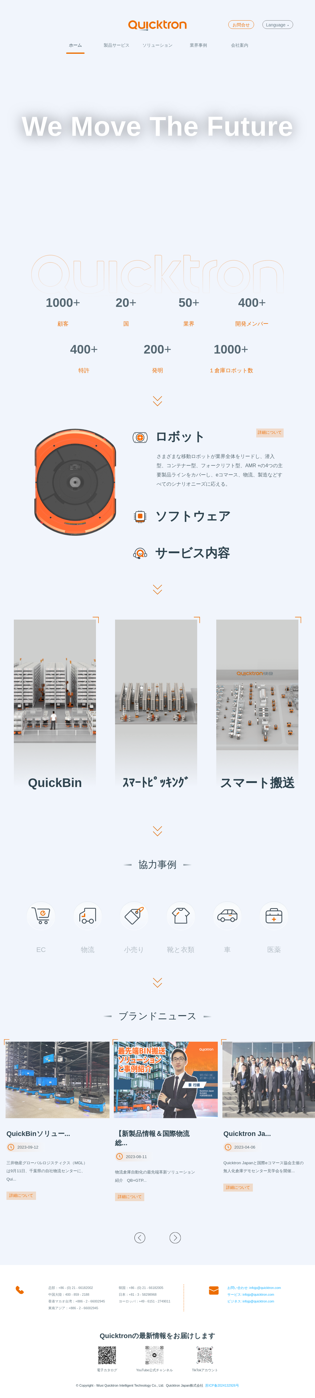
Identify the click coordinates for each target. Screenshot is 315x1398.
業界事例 (198, 45)
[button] (139, 1237)
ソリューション (157, 45)
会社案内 (239, 45)
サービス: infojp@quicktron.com (250, 1294)
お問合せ (241, 24)
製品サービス (117, 45)
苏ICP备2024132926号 (222, 1385)
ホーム (75, 45)
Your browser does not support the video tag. (157, 148)
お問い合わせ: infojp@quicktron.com (254, 1288)
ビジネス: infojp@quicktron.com (250, 1301)
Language (277, 24)
